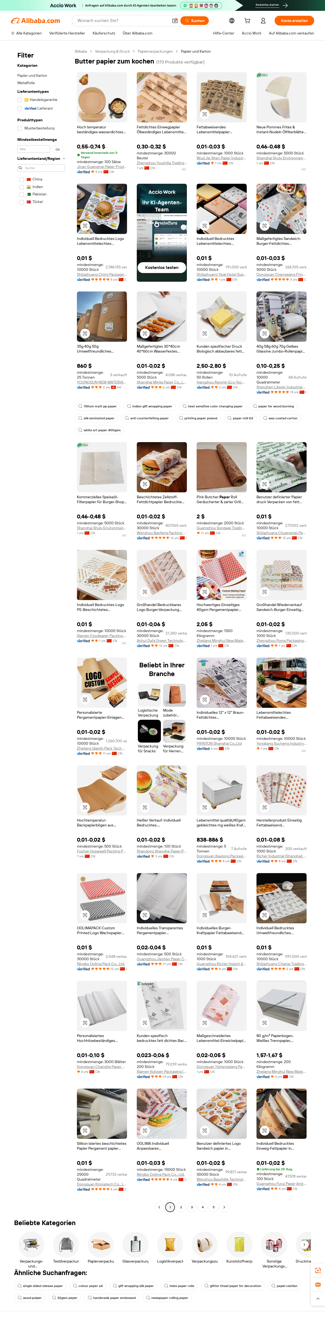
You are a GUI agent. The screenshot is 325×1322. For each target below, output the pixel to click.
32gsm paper (64, 1298)
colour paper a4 (88, 1286)
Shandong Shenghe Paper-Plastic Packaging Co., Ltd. (162, 851)
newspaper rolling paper (167, 1298)
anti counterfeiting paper (147, 418)
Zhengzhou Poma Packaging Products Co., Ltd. (281, 640)
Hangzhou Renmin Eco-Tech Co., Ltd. (222, 382)
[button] (175, 20)
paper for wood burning (273, 406)
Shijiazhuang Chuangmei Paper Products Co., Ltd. (281, 533)
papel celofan (284, 1286)
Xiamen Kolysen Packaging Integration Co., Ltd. (162, 1071)
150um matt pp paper (97, 406)
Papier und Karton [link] (196, 51)
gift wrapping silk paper (133, 1286)
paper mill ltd (240, 418)
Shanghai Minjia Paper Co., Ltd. (162, 382)
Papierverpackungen (155, 51)
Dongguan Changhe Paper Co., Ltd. (102, 1066)
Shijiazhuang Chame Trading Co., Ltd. (281, 964)
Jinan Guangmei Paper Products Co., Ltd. (102, 166)
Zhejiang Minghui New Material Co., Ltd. (222, 640)
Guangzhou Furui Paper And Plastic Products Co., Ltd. (281, 1183)
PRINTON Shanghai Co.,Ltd (219, 743)
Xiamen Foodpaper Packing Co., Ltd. (102, 635)
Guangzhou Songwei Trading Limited (222, 528)
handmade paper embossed (112, 1298)
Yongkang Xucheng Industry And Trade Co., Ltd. (281, 743)
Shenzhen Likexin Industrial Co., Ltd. (281, 387)
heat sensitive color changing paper (213, 406)
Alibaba (81, 51)
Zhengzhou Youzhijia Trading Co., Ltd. (162, 163)
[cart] (248, 21)
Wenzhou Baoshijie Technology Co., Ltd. (222, 1179)
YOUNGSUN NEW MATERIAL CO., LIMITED (102, 382)
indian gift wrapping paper (149, 406)
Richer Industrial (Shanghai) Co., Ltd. (281, 856)
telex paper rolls (179, 1286)
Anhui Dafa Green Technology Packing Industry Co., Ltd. (162, 640)
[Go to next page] (224, 1207)
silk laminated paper (96, 418)
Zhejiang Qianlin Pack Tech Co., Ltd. (102, 748)
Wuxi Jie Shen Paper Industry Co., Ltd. (222, 158)
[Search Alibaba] (122, 21)
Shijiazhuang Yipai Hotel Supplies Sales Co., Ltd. (222, 274)
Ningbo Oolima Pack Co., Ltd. (101, 964)
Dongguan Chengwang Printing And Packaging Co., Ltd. (281, 274)
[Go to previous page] (159, 1207)
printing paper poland (198, 418)
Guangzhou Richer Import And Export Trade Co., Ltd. (222, 964)
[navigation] (41, 630)
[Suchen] (194, 20)
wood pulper (30, 1298)
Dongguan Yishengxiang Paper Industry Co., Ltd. (222, 1066)
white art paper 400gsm (99, 430)
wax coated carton (280, 418)
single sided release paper (40, 1286)
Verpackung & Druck (112, 51)
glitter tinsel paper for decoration (232, 1286)
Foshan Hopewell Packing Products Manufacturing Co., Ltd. (102, 851)
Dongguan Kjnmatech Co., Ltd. (102, 1184)
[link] (318, 1270)
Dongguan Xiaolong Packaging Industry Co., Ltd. (222, 856)
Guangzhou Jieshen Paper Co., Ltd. (162, 959)
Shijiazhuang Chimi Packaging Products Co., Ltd (102, 274)
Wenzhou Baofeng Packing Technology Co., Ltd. (162, 533)
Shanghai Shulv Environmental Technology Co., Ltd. (281, 158)
